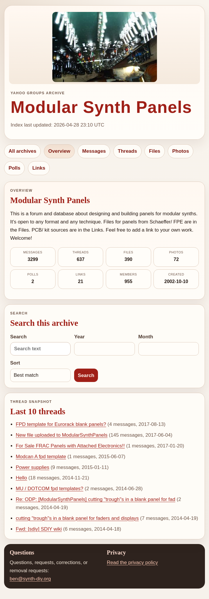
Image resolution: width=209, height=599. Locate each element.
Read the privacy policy (132, 562)
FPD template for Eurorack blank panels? (61, 424)
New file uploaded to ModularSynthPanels (62, 435)
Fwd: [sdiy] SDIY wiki (39, 529)
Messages (94, 151)
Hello (21, 478)
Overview (59, 151)
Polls (14, 168)
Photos (180, 151)
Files (154, 151)
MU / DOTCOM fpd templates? (49, 488)
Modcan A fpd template (41, 456)
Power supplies (32, 467)
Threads (127, 151)
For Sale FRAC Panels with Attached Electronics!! (70, 446)
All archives (22, 151)
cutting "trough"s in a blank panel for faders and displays (77, 518)
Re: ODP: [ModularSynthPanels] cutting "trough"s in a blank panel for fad (95, 499)
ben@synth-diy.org (30, 579)
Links (38, 168)
